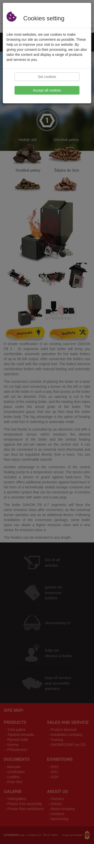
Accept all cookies (47, 90)
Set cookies (47, 77)
